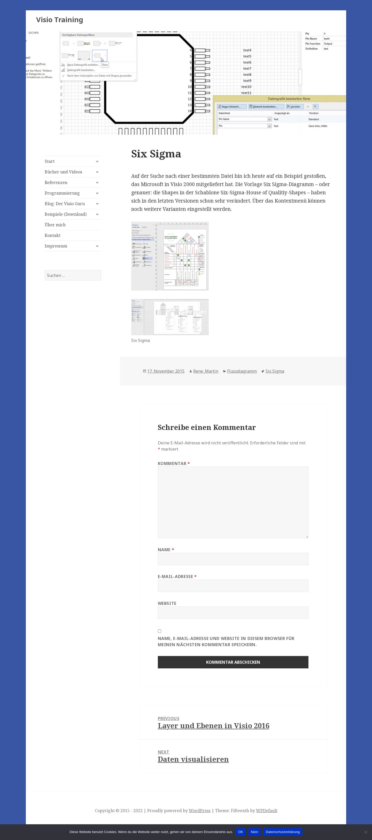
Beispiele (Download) (66, 214)
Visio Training (59, 19)
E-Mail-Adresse (177, 576)
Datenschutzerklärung (283, 832)
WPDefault (266, 810)
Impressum (56, 246)
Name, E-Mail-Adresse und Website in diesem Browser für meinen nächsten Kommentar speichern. (226, 641)
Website (167, 603)
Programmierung (62, 193)
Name (166, 550)
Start (50, 161)
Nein (254, 832)
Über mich (55, 225)
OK (240, 832)
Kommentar (174, 463)
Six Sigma (275, 371)
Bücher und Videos (63, 172)
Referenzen (56, 182)
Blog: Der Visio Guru (65, 203)
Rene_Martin (205, 371)
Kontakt (52, 235)
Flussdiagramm (242, 371)
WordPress (200, 810)
